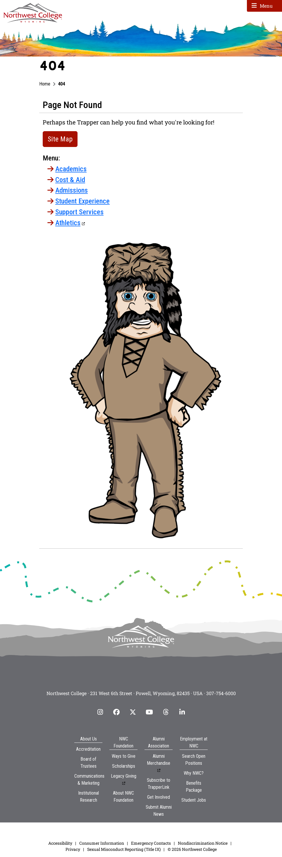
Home (44, 84)
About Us (88, 739)
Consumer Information (101, 843)
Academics (71, 169)
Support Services (79, 212)
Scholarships (123, 766)
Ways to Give (123, 756)
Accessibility (60, 843)
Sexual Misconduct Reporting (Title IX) (124, 849)
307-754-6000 (221, 693)
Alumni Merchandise (158, 759)
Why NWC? (194, 773)
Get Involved (158, 797)
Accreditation (88, 749)
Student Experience (82, 201)
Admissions (71, 190)
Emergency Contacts (151, 843)
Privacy (73, 849)
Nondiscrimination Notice (203, 843)
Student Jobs (193, 800)
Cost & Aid (70, 180)
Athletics (67, 223)
